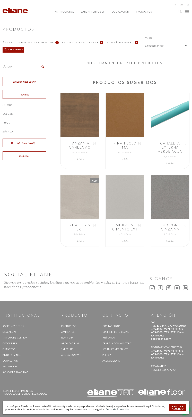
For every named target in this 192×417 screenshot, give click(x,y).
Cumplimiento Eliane (115, 332)
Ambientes (68, 332)
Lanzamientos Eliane (24, 81)
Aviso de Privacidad (16, 372)
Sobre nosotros (13, 326)
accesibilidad (111, 360)
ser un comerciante (115, 349)
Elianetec (9, 349)
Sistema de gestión (15, 337)
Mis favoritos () (23, 142)
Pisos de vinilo (12, 355)
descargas (9, 332)
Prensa (106, 355)
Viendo (148, 37)
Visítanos (108, 337)
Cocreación (120, 11)
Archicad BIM (70, 343)
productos (144, 11)
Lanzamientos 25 (93, 11)
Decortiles (10, 343)
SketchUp (67, 349)
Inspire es (24, 155)
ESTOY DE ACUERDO (178, 407)
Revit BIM (67, 337)
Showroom (10, 366)
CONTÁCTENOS (111, 326)
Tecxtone (24, 94)
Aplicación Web (71, 355)
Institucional (64, 11)
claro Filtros (15, 49)
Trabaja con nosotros (117, 343)
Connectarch (11, 360)
